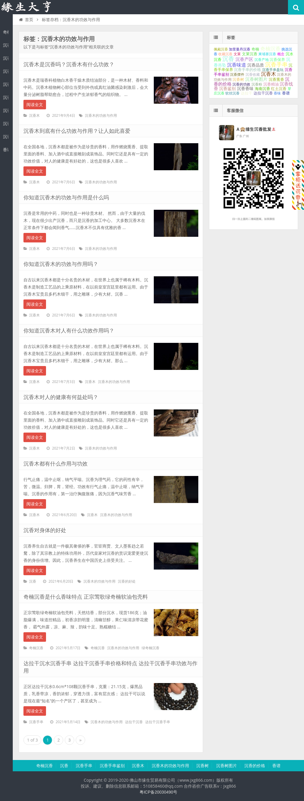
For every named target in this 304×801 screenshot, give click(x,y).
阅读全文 (34, 104)
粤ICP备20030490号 (159, 792)
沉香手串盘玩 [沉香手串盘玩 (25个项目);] (273, 70)
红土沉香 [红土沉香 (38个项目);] (278, 88)
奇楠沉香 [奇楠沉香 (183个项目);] (270, 49)
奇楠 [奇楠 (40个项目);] (255, 49)
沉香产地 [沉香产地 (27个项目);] (261, 60)
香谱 (5, 149)
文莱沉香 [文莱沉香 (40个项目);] (249, 54)
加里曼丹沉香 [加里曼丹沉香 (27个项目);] (239, 49)
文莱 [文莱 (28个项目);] (237, 54)
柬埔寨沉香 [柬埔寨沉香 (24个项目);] (267, 54)
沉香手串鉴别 (5, 71)
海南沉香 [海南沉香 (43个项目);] (262, 88)
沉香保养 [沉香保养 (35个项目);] (277, 59)
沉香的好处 (127, 581)
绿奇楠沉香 (150, 648)
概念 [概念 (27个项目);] (280, 54)
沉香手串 (5, 58)
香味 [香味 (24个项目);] (277, 93)
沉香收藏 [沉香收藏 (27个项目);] (253, 74)
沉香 (5, 45)
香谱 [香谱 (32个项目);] (286, 93)
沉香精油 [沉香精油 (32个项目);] (271, 84)
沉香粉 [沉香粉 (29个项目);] (256, 84)
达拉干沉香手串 (157, 722)
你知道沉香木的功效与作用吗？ (60, 264)
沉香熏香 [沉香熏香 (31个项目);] (276, 80)
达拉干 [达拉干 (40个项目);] (246, 93)
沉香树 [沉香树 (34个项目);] (238, 79)
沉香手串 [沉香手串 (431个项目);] (276, 65)
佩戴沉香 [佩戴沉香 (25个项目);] (221, 49)
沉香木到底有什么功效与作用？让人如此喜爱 (76, 131)
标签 (231, 37)
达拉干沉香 (134, 722)
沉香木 (5, 84)
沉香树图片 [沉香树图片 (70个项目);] (256, 79)
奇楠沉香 (5, 32)
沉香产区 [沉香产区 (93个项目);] (244, 59)
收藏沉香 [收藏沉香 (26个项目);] (225, 54)
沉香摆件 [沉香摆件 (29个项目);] (237, 74)
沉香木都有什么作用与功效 (55, 464)
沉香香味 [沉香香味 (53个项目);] (245, 88)
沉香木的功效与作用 (5, 97)
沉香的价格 (5, 136)
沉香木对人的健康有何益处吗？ (60, 397)
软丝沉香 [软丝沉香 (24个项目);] (232, 93)
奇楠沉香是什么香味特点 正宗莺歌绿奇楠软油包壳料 (85, 597)
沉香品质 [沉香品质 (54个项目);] (255, 65)
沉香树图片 (5, 123)
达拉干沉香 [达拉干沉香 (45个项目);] (263, 93)
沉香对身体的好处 (44, 530)
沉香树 (5, 110)
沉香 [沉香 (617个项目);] (228, 59)
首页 (25, 19)
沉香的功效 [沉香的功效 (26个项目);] (241, 84)
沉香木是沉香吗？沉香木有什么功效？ (68, 64)
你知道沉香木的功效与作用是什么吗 (66, 198)
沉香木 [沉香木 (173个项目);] (268, 74)
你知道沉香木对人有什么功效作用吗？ (68, 331)
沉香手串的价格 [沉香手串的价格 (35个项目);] (247, 69)
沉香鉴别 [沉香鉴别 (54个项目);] (227, 88)
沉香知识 (26, 7)
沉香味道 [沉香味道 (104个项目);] (236, 64)
